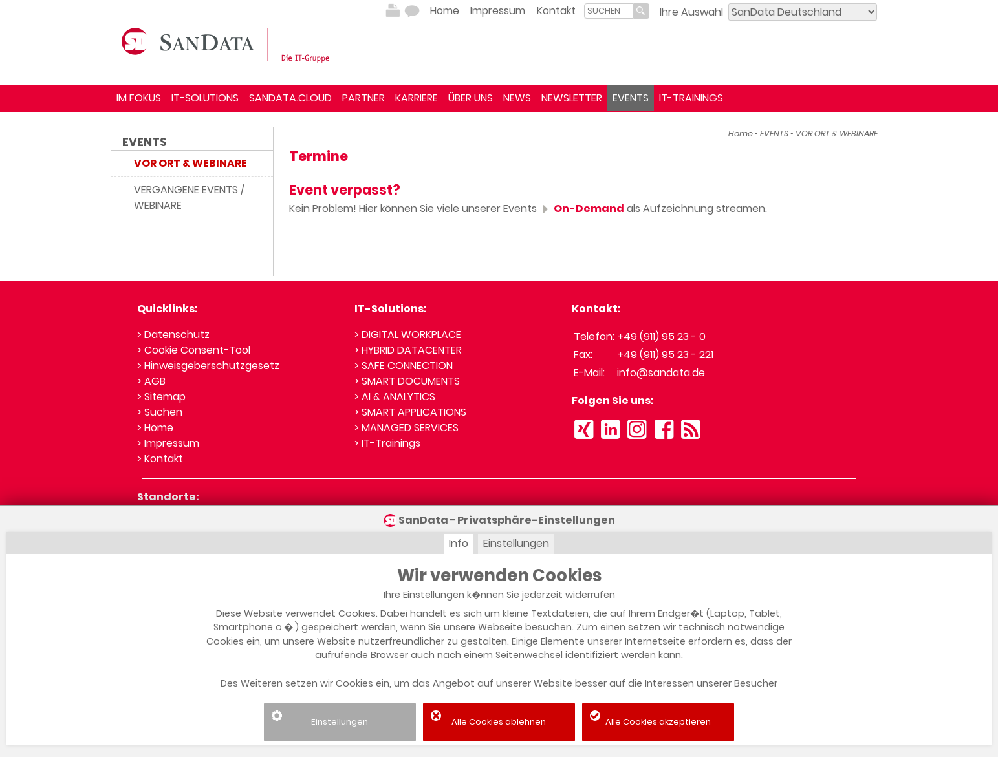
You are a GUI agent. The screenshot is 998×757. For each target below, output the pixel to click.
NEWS (517, 98)
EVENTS (631, 98)
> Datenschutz (173, 334)
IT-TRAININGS (691, 98)
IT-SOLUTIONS (205, 98)
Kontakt (556, 10)
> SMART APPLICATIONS (410, 412)
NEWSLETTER (571, 98)
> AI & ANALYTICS (394, 396)
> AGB (151, 381)
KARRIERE (416, 98)
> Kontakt (160, 458)
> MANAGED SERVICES (406, 427)
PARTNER (363, 98)
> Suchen (159, 412)
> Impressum (168, 443)
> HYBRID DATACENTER (408, 350)
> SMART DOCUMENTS (407, 381)
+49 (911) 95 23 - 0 (661, 336)
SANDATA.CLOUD (290, 98)
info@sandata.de (661, 372)
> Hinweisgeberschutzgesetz (208, 365)
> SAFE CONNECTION (403, 365)
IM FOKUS (138, 98)
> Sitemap (161, 396)
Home (444, 10)
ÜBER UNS (470, 98)
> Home (155, 427)
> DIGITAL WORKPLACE (407, 334)
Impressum (497, 10)
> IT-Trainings (387, 443)
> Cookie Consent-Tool (193, 350)
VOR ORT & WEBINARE (837, 133)
